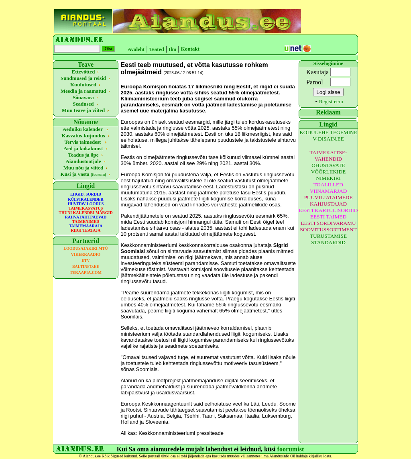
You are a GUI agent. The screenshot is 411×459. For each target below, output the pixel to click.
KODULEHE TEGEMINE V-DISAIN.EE (328, 135)
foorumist (290, 449)
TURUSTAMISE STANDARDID (328, 239)
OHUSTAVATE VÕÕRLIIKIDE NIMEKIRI (328, 171)
